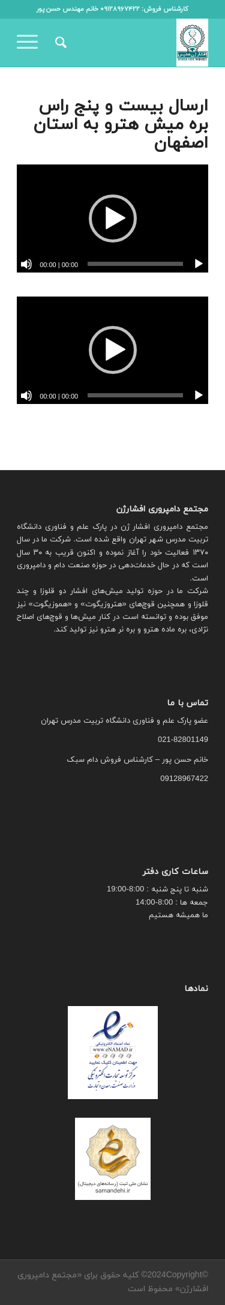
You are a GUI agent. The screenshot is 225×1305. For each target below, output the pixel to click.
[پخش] (199, 264)
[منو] (31, 43)
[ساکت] (26, 264)
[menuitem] (59, 43)
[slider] (135, 264)
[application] (112, 218)
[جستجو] (59, 43)
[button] (113, 218)
